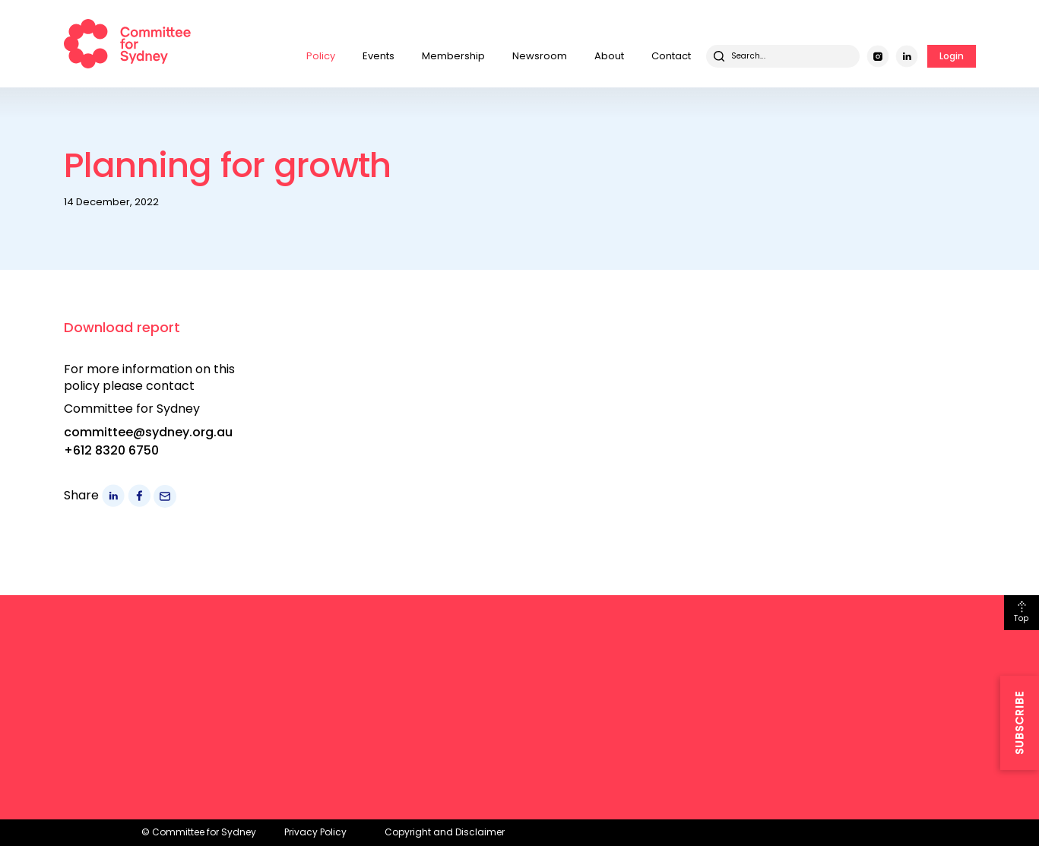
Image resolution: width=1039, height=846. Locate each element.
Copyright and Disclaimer (445, 831)
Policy (320, 56)
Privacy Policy (315, 831)
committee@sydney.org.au (148, 432)
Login (951, 55)
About (609, 56)
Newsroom (539, 56)
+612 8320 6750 (111, 450)
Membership (453, 56)
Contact (671, 56)
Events (378, 56)
